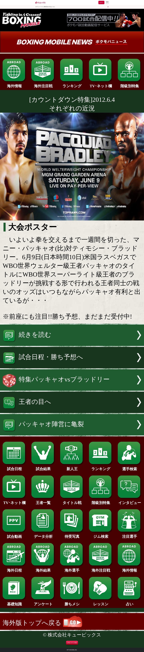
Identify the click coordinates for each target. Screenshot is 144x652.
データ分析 (43, 535)
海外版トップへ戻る (42, 622)
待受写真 (72, 535)
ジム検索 (101, 535)
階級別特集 (129, 84)
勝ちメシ (72, 602)
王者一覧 (43, 501)
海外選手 (72, 568)
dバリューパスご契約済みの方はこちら (45, 6)
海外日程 (14, 568)
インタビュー (129, 501)
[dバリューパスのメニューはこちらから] (107, 2)
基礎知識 (14, 602)
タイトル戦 (72, 501)
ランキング (72, 84)
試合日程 (14, 467)
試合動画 (14, 535)
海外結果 (43, 568)
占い (129, 602)
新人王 (72, 467)
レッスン (101, 602)
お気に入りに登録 (72, 643)
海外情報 (14, 84)
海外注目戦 (43, 84)
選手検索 (129, 467)
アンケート (43, 602)
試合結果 (43, 467)
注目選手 (129, 535)
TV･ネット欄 (101, 84)
